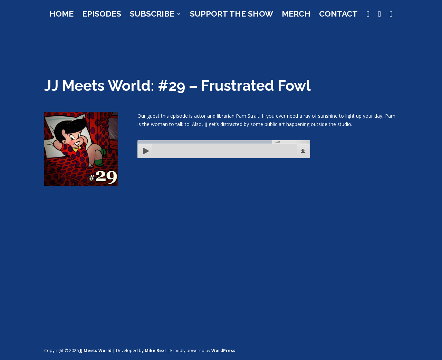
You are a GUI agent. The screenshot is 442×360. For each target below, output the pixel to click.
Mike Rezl (155, 350)
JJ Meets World (96, 350)
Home (61, 14)
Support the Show (231, 14)
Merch (296, 14)
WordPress (223, 350)
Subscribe (152, 14)
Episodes (101, 14)
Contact (338, 14)
